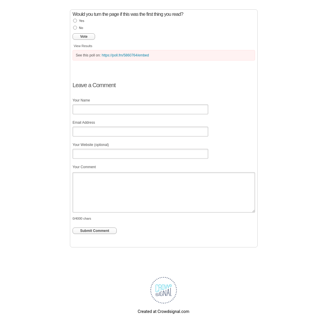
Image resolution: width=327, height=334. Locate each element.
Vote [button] (83, 37)
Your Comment (84, 167)
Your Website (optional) (91, 145)
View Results (83, 46)
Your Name (81, 100)
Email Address (84, 122)
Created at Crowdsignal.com (163, 311)
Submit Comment (94, 231)
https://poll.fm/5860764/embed (125, 55)
